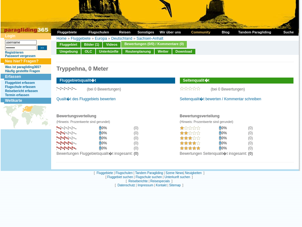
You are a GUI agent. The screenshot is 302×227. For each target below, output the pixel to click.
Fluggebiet (68, 44)
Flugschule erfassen (20, 87)
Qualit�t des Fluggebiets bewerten (85, 99)
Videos (111, 44)
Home (61, 38)
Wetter (163, 51)
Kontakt (161, 185)
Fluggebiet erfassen (20, 82)
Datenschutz (126, 185)
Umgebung (69, 51)
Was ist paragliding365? (23, 67)
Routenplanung (138, 51)
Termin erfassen (17, 95)
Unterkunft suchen (177, 177)
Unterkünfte (109, 51)
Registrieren (14, 52)
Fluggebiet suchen (120, 177)
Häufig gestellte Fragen (22, 71)
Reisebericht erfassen (21, 91)
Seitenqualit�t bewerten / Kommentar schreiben (220, 99)
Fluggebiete (81, 38)
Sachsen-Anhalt (150, 38)
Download (183, 51)
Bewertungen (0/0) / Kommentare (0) (154, 44)
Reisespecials (160, 181)
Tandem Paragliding (149, 173)
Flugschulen (124, 173)
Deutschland (121, 38)
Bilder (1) (91, 44)
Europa (101, 38)
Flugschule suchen (149, 177)
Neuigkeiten (193, 173)
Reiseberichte (138, 181)
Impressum (145, 185)
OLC (88, 51)
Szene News (174, 173)
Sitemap (175, 185)
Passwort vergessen (20, 56)
